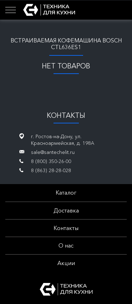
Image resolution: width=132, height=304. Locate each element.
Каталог (66, 192)
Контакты (66, 227)
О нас (66, 245)
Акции (66, 262)
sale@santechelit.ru (53, 152)
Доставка (66, 210)
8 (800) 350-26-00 (51, 161)
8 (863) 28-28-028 (51, 170)
